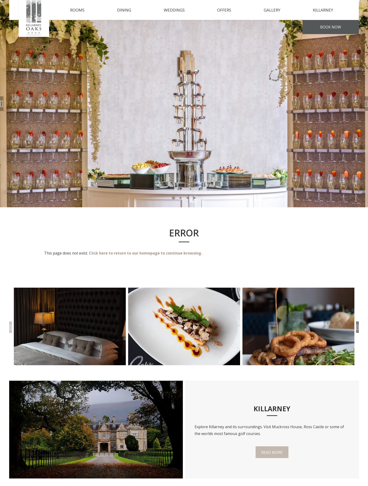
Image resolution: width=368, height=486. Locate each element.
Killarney (323, 10)
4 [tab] (194, 198)
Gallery (272, 10)
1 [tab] (173, 198)
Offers (224, 10)
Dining (124, 10)
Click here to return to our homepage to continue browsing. (145, 253)
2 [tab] (180, 198)
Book (330, 27)
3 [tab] (187, 198)
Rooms (77, 10)
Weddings (174, 10)
